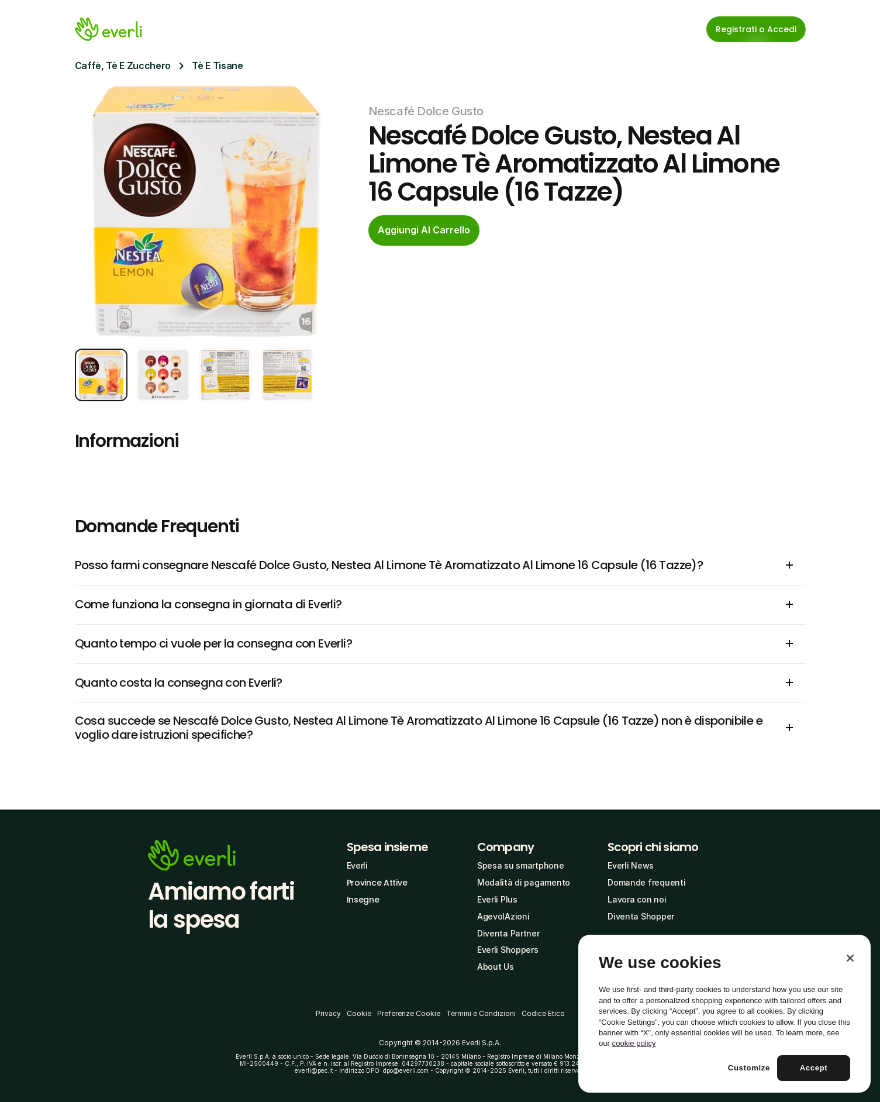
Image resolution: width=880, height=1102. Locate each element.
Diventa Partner (508, 933)
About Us (495, 967)
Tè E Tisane (217, 65)
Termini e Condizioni (481, 1013)
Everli (357, 865)
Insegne (363, 899)
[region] (724, 1014)
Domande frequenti (646, 882)
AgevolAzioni (503, 916)
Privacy (328, 1013)
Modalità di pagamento (523, 882)
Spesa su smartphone (520, 865)
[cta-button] (423, 230)
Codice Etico (543, 1013)
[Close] (850, 958)
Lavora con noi (637, 899)
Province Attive (377, 883)
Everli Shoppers (508, 950)
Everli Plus (497, 899)
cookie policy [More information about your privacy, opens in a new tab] (634, 1043)
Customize (749, 1067)
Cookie (359, 1013)
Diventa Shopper (641, 916)
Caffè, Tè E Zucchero (123, 65)
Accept (814, 1067)
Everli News (631, 865)
